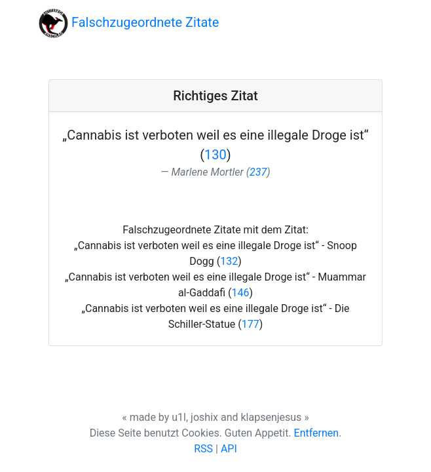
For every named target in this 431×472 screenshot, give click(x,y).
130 (215, 155)
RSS (203, 448)
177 (250, 324)
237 (258, 172)
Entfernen (316, 433)
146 (241, 292)
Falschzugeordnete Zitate (129, 23)
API (229, 448)
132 (229, 261)
